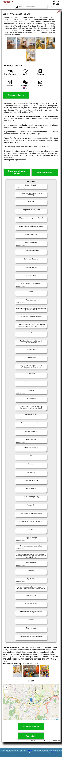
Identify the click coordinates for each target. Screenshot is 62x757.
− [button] (6, 691)
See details (31, 736)
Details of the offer (31, 726)
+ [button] (6, 688)
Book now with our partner (16, 172)
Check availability (16, 95)
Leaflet (45, 719)
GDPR (53, 752)
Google (30, 750)
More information (45, 172)
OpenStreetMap (53, 719)
